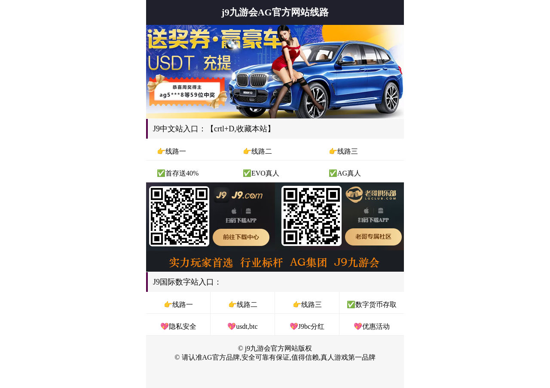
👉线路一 (178, 304)
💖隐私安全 (178, 326)
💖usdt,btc (242, 326)
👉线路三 (307, 304)
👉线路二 (242, 304)
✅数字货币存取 (372, 304)
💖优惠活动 (372, 326)
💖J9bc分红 (307, 326)
